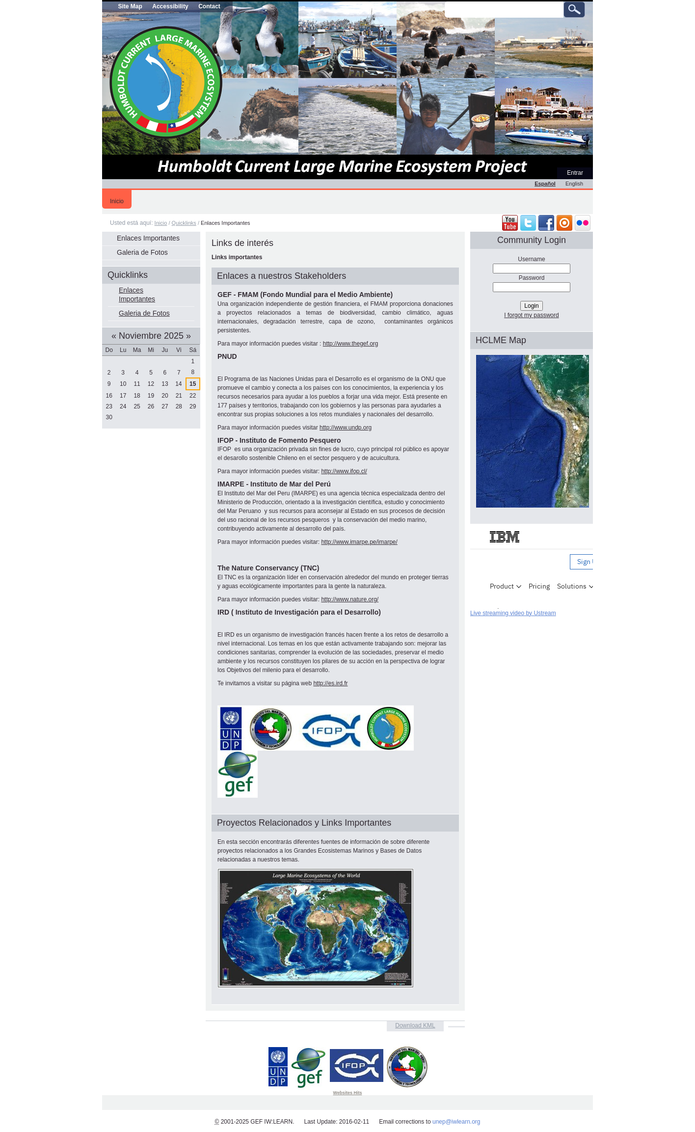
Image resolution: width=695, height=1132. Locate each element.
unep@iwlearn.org (456, 1121)
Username (531, 259)
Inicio (117, 201)
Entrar (575, 172)
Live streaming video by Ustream (513, 613)
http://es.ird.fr (330, 683)
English (574, 184)
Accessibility (170, 6)
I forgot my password (531, 315)
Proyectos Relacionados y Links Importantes (304, 823)
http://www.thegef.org (350, 343)
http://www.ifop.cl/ (344, 471)
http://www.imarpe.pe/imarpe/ (359, 542)
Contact (209, 6)
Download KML (415, 1025)
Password (532, 277)
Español (545, 184)
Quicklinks (184, 223)
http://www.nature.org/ (349, 599)
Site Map (130, 6)
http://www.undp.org (346, 427)
